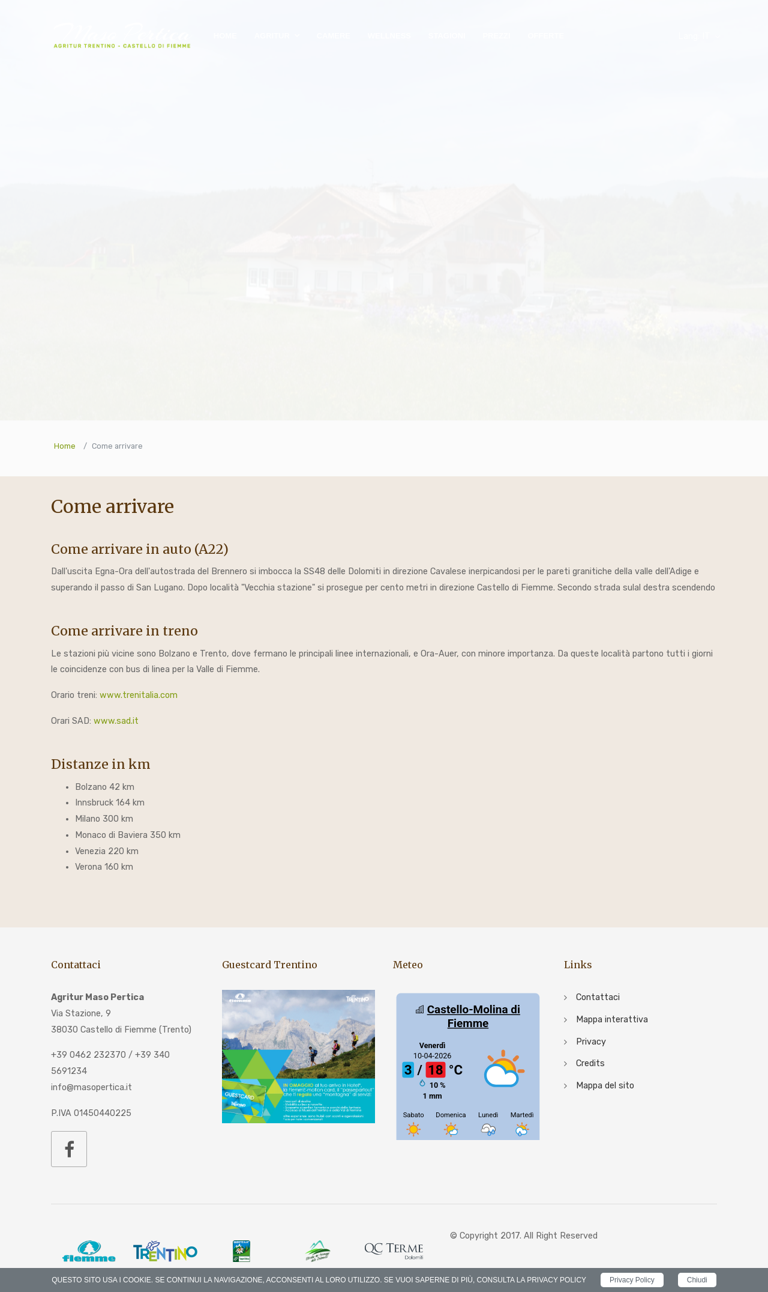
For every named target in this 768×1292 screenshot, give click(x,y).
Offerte (545, 35)
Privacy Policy (632, 1280)
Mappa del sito (605, 1086)
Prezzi (496, 35)
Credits (590, 1063)
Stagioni (447, 35)
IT (694, 36)
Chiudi (697, 1280)
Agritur (272, 35)
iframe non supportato (468, 1065)
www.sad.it (116, 721)
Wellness (389, 35)
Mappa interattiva (612, 1019)
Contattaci (598, 997)
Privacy (591, 1042)
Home (225, 35)
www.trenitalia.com (139, 695)
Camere (333, 35)
